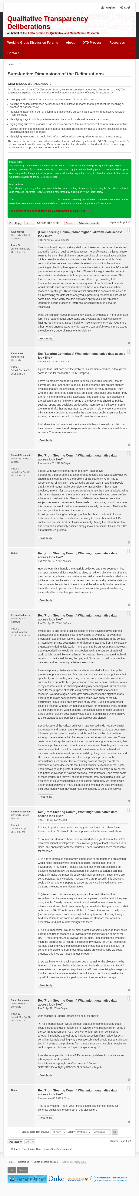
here (88, 210)
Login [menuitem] (127, 7)
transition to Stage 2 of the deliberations (35, 199)
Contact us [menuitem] (23, 1162)
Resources (117, 42)
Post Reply (15, 223)
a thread (52, 247)
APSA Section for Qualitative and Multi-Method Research (63, 33)
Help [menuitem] (11, 1170)
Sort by (79, 1132)
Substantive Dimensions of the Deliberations (56, 73)
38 (19, 245)
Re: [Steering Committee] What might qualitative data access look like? (81, 355)
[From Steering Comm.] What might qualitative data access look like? (80, 234)
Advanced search (89, 223)
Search (70, 223)
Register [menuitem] (111, 7)
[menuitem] (32, 42)
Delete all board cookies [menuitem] (46, 1162)
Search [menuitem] (22, 1170)
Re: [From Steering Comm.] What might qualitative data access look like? (77, 457)
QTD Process (92, 42)
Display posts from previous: (44, 1132)
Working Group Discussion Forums (32, 42)
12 (19, 1013)
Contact (13, 53)
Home (11, 1162)
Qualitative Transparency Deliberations (47, 22)
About (70, 42)
